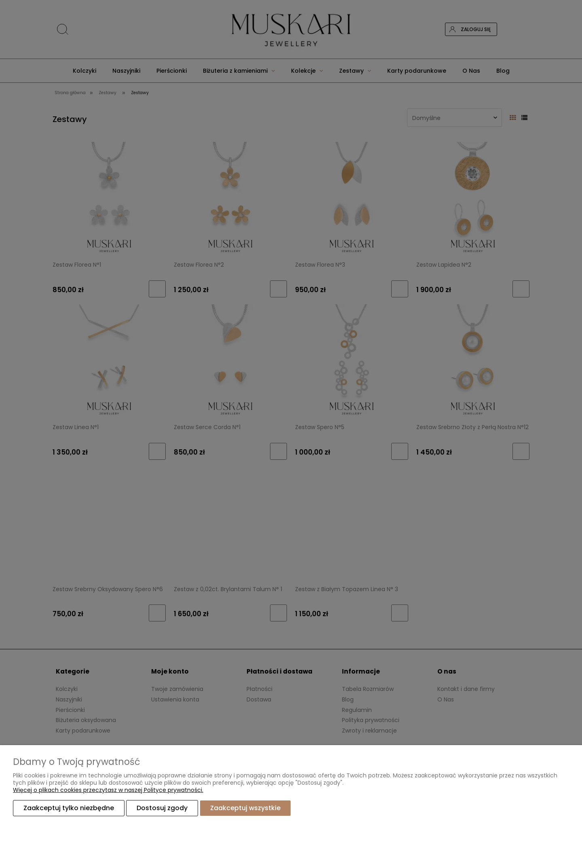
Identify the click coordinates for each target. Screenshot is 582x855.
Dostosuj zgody (162, 808)
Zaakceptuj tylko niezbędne (68, 808)
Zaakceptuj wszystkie (245, 808)
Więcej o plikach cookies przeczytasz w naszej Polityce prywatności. (108, 790)
